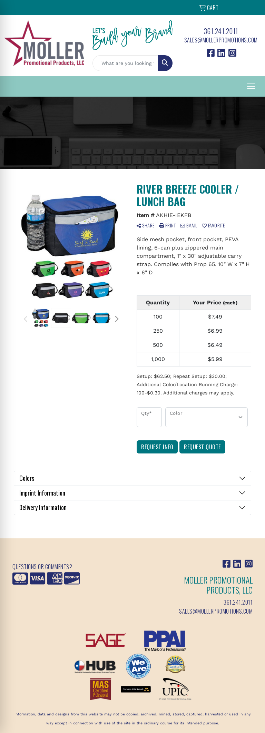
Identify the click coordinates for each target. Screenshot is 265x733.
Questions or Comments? (42, 567)
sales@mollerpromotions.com (221, 40)
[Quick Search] (125, 63)
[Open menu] (251, 86)
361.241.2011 (221, 31)
